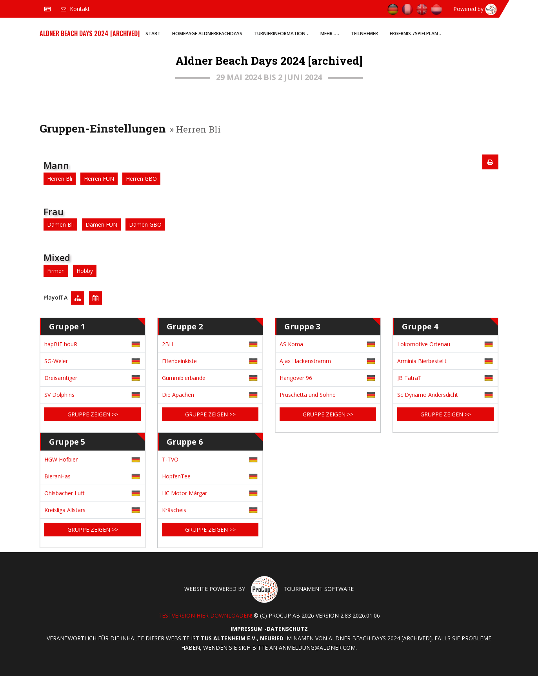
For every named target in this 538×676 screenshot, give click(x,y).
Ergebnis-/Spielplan (415, 33)
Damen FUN (101, 224)
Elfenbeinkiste (179, 361)
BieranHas (57, 476)
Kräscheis (174, 510)
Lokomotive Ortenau (423, 344)
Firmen (56, 270)
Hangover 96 (296, 378)
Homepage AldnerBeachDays (207, 33)
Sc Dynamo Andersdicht (427, 394)
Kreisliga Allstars (64, 510)
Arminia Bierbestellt (422, 361)
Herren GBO (141, 178)
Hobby (84, 270)
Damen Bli (60, 224)
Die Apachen (178, 394)
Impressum (247, 628)
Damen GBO (145, 224)
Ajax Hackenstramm (305, 361)
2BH (167, 344)
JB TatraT (409, 378)
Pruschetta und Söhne (308, 394)
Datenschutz (287, 628)
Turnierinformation (281, 33)
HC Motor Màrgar (184, 493)
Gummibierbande (183, 378)
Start (152, 33)
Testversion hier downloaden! (205, 615)
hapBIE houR (60, 344)
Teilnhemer (364, 33)
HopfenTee (176, 476)
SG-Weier (56, 361)
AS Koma (291, 344)
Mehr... (329, 33)
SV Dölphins (59, 394)
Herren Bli (59, 178)
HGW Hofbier (61, 459)
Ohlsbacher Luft (64, 493)
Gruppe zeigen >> (92, 414)
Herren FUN (99, 178)
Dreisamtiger (60, 378)
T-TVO (170, 459)
